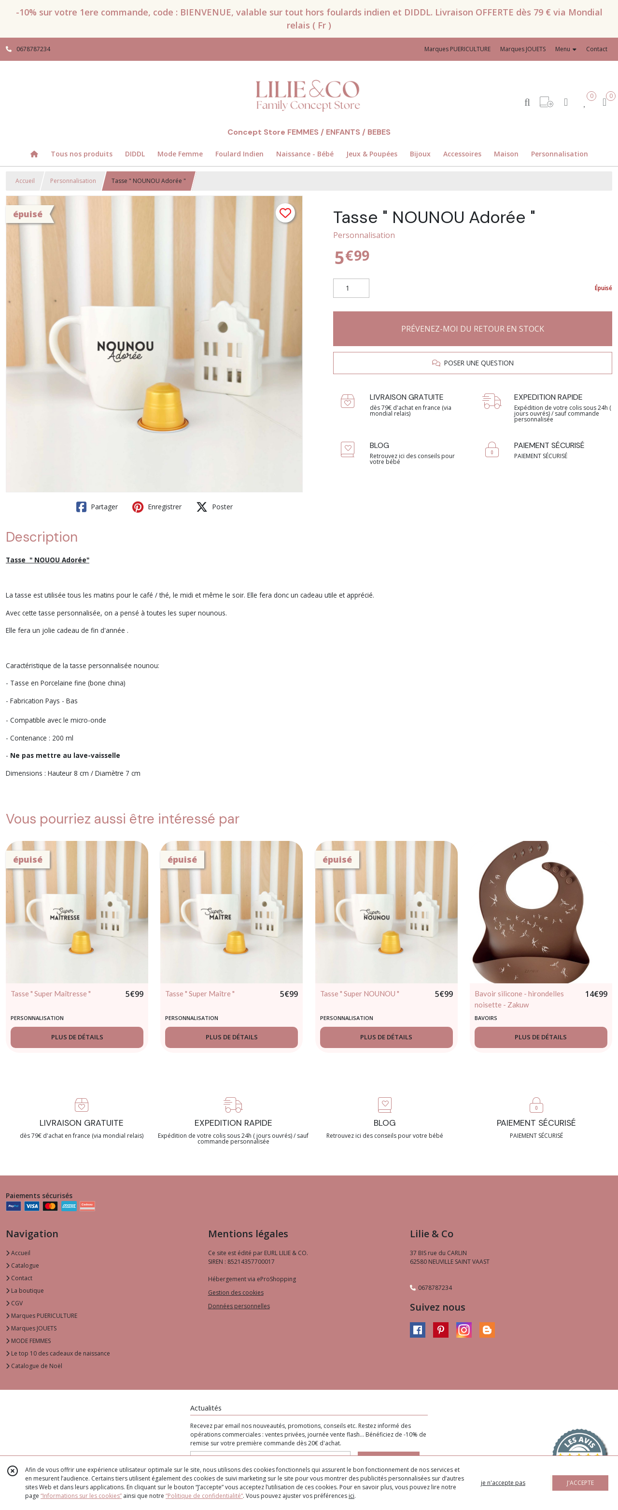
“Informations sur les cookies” (81, 1496)
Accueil (25, 181)
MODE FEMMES (28, 1341)
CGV (14, 1303)
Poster (214, 507)
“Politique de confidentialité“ (204, 1496)
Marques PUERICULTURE (41, 1316)
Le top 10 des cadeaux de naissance (58, 1353)
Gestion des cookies (236, 1292)
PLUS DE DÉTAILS (77, 1037)
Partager (97, 507)
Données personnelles (239, 1306)
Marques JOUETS (31, 1328)
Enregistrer (157, 507)
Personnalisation (73, 181)
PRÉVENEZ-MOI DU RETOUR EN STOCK (472, 328)
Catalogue (22, 1265)
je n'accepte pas (503, 1483)
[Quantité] (351, 288)
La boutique (25, 1290)
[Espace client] (566, 102)
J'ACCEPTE (580, 1483)
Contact (596, 49)
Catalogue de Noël (34, 1366)
